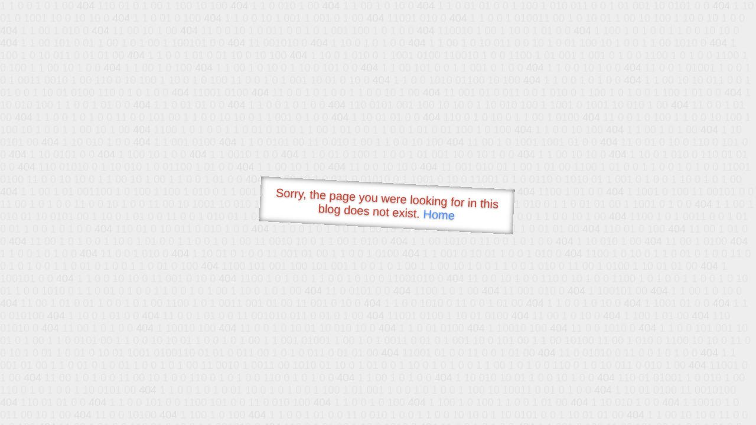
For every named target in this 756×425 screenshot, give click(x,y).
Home (439, 214)
